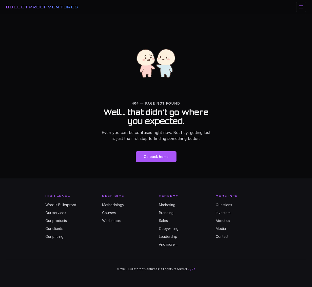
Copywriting (168, 228)
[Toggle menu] (301, 7)
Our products (56, 221)
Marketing (167, 205)
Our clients (54, 228)
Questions (224, 205)
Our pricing (54, 236)
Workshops (111, 221)
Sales (163, 221)
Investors (223, 213)
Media (221, 228)
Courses (109, 213)
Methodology (113, 205)
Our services (55, 213)
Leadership (168, 236)
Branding (166, 213)
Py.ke (191, 269)
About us (223, 221)
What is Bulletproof (60, 205)
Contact (222, 236)
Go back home (156, 157)
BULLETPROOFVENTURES (42, 6)
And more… (168, 244)
